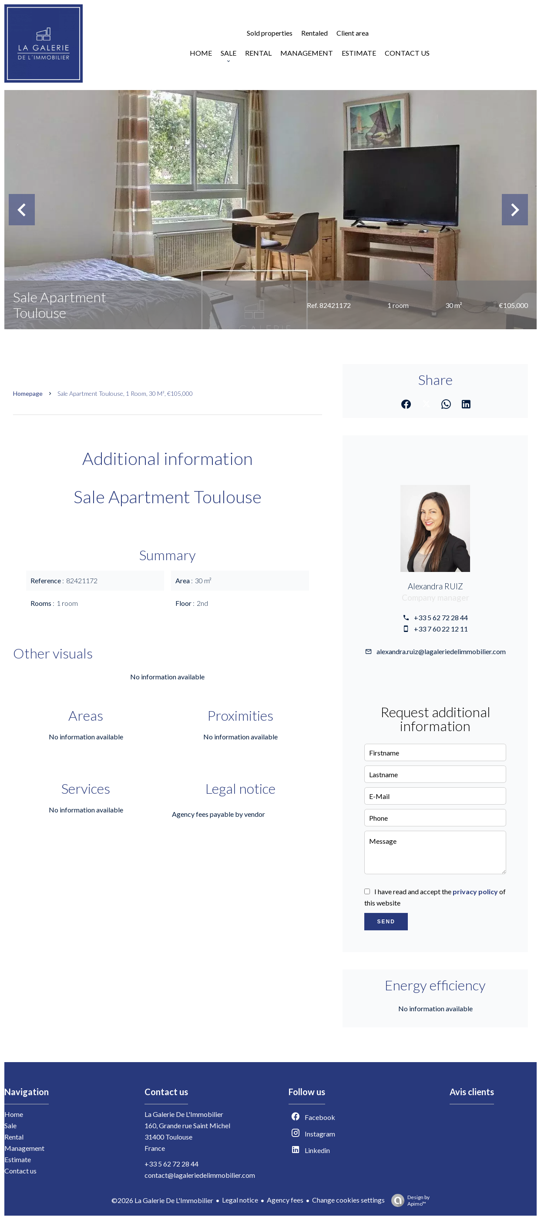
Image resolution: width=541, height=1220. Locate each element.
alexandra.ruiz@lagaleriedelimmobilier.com (441, 651)
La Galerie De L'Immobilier (183, 1114)
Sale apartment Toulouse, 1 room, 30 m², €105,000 (125, 393)
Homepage (28, 393)
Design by (408, 1200)
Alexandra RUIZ (435, 586)
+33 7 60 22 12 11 (441, 629)
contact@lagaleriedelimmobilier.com (199, 1175)
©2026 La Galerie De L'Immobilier (162, 1200)
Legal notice (240, 1200)
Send (386, 922)
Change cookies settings (348, 1200)
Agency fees (285, 1200)
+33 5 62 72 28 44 (441, 617)
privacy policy (475, 891)
